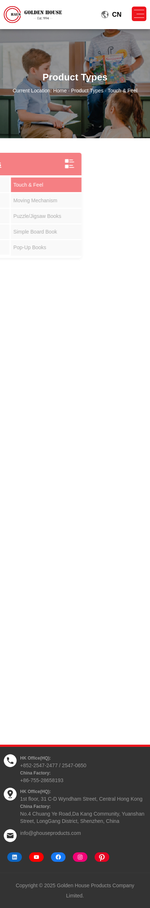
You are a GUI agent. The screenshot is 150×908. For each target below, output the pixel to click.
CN (117, 14)
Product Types (87, 90)
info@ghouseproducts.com (50, 833)
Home (60, 90)
